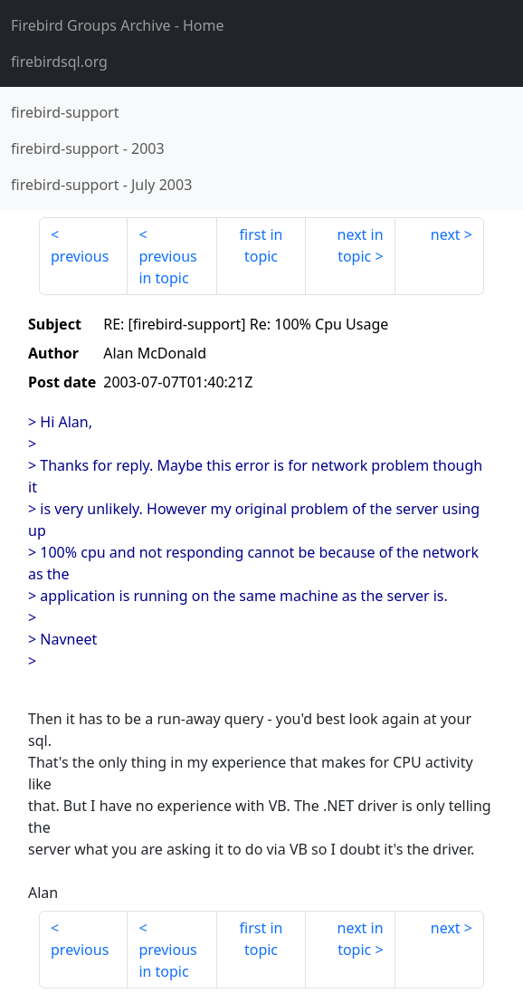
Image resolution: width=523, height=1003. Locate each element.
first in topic (261, 245)
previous (80, 256)
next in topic (361, 245)
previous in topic (167, 267)
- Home (117, 25)
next (446, 234)
